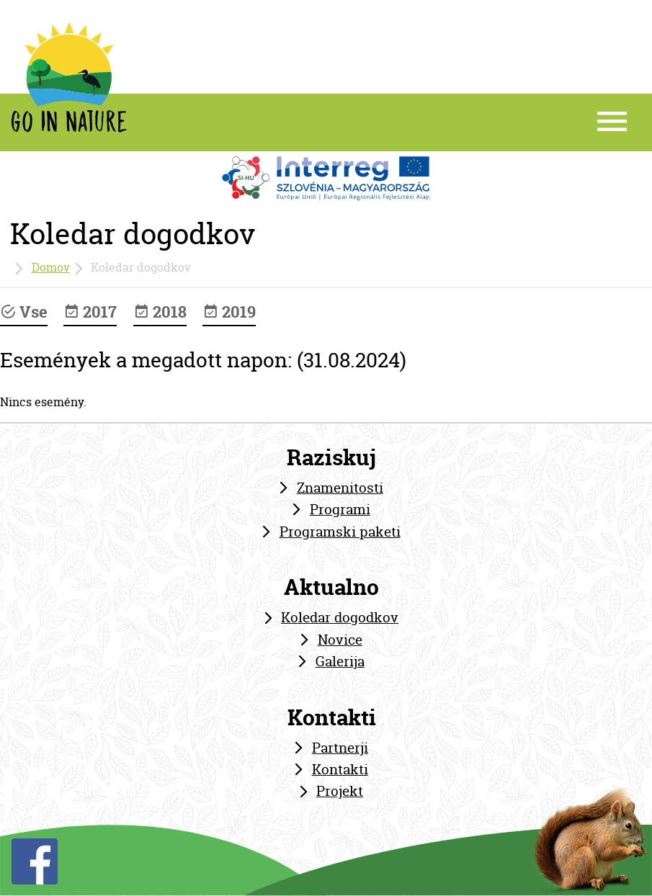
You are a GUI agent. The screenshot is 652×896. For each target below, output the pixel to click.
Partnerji (340, 747)
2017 (90, 312)
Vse (24, 312)
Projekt (339, 790)
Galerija (340, 661)
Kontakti (340, 769)
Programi (340, 509)
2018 (160, 312)
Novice (340, 639)
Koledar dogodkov (339, 617)
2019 (229, 312)
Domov (51, 267)
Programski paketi (340, 531)
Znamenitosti (340, 487)
